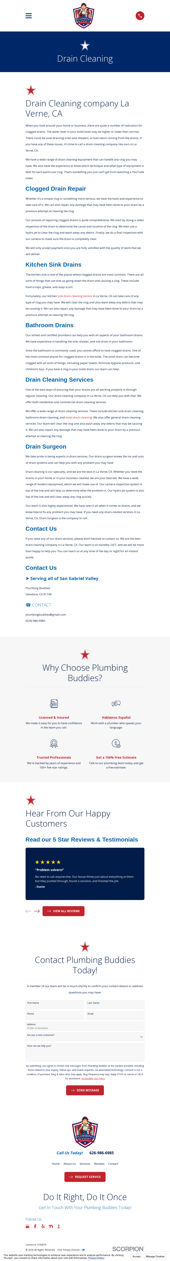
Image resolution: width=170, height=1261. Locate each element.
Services (85, 1164)
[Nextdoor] (51, 1226)
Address (31, 1024)
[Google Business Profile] (28, 1226)
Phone (30, 1013)
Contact (113, 1164)
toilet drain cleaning (79, 417)
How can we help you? (39, 1046)
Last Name (93, 1003)
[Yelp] (43, 1226)
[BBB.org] (59, 1226)
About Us (70, 1164)
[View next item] (37, 911)
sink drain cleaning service (75, 296)
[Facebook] (35, 1226)
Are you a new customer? (40, 1035)
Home (56, 1164)
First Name (33, 1003)
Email (90, 1013)
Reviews (99, 1164)
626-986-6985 (101, 1153)
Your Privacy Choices (71, 1249)
